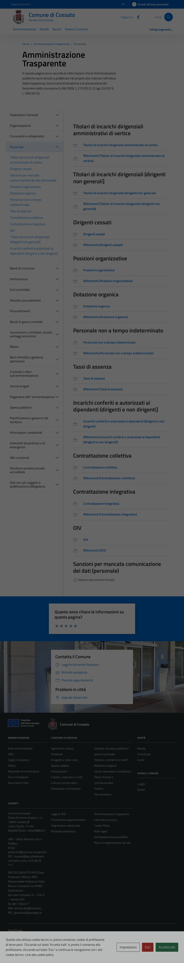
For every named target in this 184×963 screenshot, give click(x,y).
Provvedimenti (20, 311)
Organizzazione (20, 125)
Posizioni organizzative (25, 186)
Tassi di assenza (20, 211)
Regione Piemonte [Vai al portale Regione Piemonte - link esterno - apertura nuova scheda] (20, 4)
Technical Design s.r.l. (32, 952)
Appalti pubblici (60, 765)
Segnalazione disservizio (65, 825)
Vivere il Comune (76, 29)
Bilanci (14, 346)
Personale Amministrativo (23, 771)
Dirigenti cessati (21, 168)
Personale (17, 147)
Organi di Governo (18, 760)
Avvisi (140, 760)
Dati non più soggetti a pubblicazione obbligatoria (27, 484)
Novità (44, 29)
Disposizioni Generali (24, 114)
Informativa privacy (105, 820)
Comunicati (144, 754)
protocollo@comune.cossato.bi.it (27, 852)
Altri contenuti (19, 457)
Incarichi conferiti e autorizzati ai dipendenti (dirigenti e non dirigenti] (34, 251)
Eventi (141, 789)
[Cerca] (168, 17)
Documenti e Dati (18, 783)
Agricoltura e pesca (62, 748)
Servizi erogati (19, 386)
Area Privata (15, 930)
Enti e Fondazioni (18, 777)
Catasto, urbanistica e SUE (66, 777)
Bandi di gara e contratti (26, 321)
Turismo (98, 788)
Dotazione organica (23, 193)
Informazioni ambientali (26, 432)
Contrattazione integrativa (27, 224)
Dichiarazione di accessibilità (111, 837)
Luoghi (141, 784)
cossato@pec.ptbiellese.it (29, 856)
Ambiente (57, 754)
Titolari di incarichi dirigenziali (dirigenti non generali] (29, 239)
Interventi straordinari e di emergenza (27, 445)
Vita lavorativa (102, 794)
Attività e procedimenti (25, 300)
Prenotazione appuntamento (68, 820)
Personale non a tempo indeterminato (25, 202)
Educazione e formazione (66, 788)
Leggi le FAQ (58, 814)
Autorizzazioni (59, 771)
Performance (19, 279)
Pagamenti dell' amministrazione (32, 396)
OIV (12, 230)
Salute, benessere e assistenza (112, 771)
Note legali (100, 831)
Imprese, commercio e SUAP (111, 760)
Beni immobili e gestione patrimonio (26, 359)
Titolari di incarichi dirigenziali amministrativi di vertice (29, 160)
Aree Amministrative (20, 748)
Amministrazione (24, 29)
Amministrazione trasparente (111, 814)
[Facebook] (136, 17)
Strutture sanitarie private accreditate (27, 470)
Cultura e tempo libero (64, 783)
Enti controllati (20, 289)
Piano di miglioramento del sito (112, 843)
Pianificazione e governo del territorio (29, 420)
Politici (12, 765)
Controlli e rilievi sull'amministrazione (24, 373)
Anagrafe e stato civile (64, 760)
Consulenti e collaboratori (27, 136)
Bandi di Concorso (22, 268)
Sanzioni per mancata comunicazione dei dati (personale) (33, 178)
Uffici (11, 754)
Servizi (56, 29)
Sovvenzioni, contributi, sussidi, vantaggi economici (31, 334)
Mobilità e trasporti (105, 765)
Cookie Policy (102, 825)
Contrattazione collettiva (26, 217)
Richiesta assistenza (63, 831)
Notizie (141, 748)
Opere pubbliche (21, 407)
